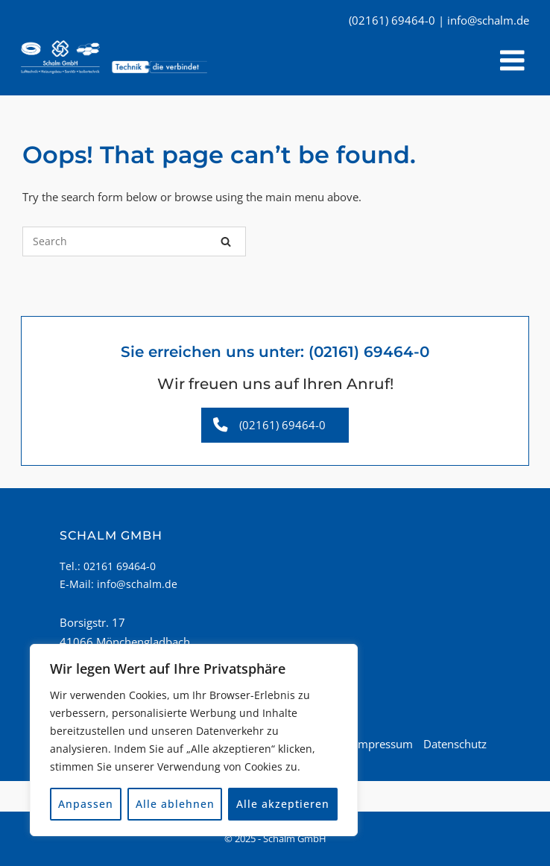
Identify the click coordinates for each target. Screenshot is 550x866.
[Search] (226, 241)
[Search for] (134, 241)
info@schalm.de (137, 584)
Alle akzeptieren (282, 804)
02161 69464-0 (119, 566)
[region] (194, 740)
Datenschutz (455, 743)
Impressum (384, 743)
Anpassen (85, 804)
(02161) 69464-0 (369, 352)
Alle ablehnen (175, 804)
